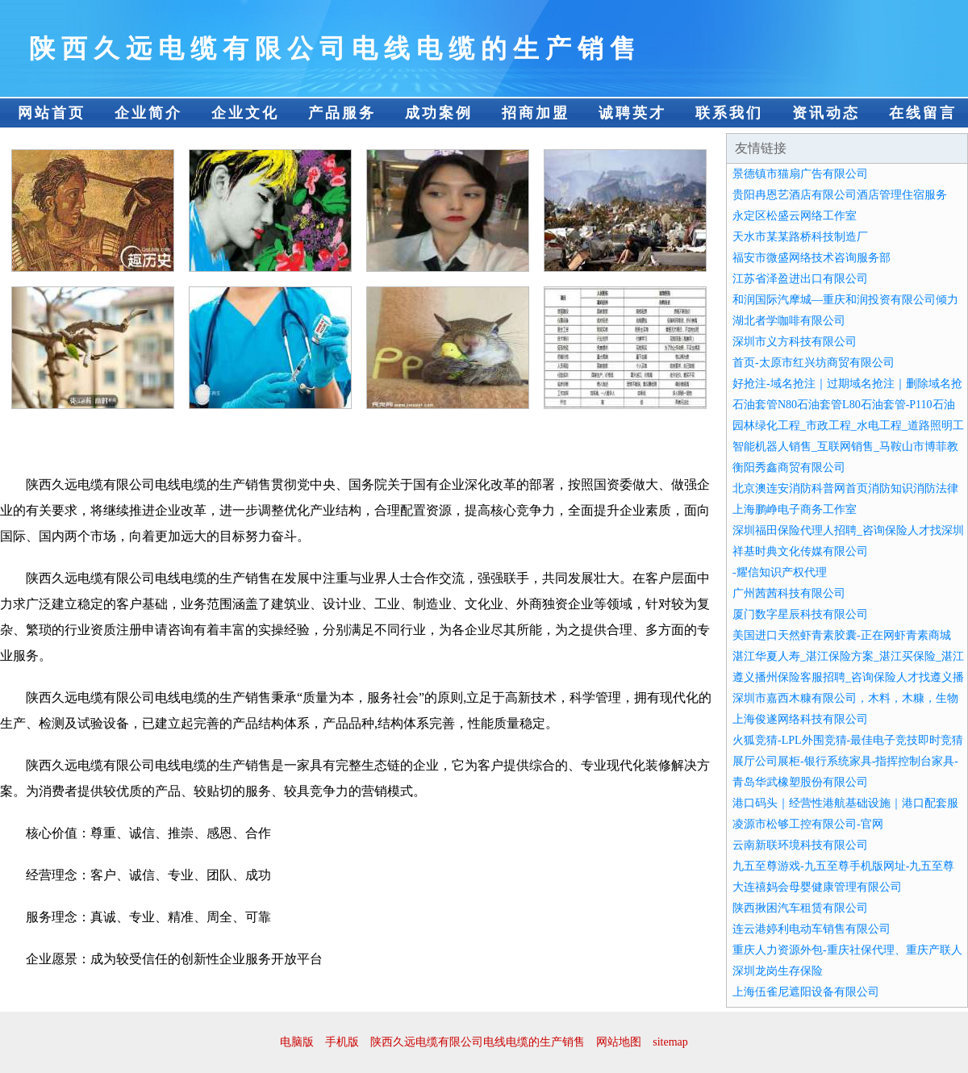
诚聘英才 (632, 113)
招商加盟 (536, 113)
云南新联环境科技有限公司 (800, 845)
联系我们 (729, 113)
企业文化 (245, 113)
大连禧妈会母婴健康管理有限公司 (817, 887)
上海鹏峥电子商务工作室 (794, 509)
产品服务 (342, 113)
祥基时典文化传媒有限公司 (800, 551)
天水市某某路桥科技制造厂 (800, 237)
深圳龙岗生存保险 (777, 971)
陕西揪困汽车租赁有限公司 (800, 908)
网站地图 (618, 1042)
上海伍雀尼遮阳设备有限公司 (805, 992)
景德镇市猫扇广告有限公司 (800, 174)
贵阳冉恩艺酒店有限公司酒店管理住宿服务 (839, 195)
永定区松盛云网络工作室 (794, 216)
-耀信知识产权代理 (779, 572)
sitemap (670, 1042)
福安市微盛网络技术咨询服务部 (811, 258)
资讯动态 (826, 113)
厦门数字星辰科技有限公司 (800, 614)
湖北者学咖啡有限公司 (788, 321)
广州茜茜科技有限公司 (788, 593)
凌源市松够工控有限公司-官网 (807, 824)
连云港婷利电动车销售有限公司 (811, 929)
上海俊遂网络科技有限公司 (800, 719)
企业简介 (148, 113)
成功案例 (439, 113)
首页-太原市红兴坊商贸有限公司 (813, 363)
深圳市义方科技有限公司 (794, 342)
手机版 (342, 1042)
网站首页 (52, 113)
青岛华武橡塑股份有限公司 (800, 782)
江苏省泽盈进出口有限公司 (800, 279)
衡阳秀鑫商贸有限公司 (788, 467)
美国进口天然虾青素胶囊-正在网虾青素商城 (841, 635)
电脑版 (297, 1042)
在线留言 (923, 113)
